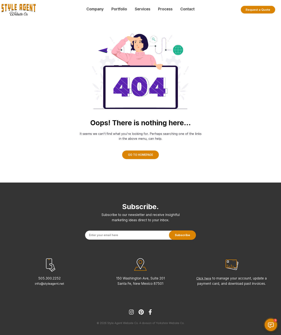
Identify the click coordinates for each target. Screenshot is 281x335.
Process (165, 9)
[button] (271, 325)
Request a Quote (258, 10)
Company (95, 9)
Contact (187, 9)
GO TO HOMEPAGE (140, 154)
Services (142, 9)
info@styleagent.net (49, 284)
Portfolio (119, 9)
